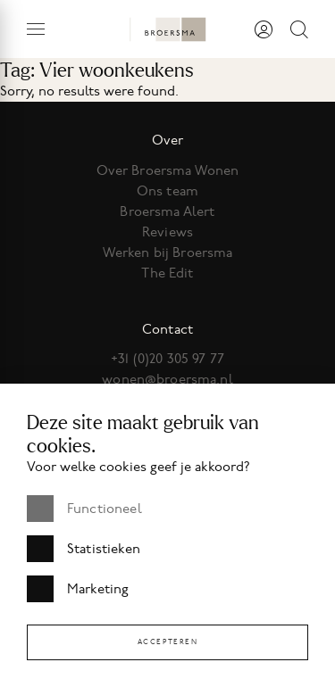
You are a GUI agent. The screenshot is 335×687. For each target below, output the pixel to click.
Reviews (167, 232)
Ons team (167, 191)
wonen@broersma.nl (167, 379)
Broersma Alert (167, 211)
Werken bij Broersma (168, 252)
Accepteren (168, 642)
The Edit (167, 273)
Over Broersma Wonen (167, 170)
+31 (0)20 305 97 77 (167, 359)
